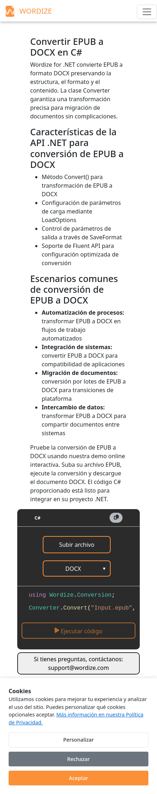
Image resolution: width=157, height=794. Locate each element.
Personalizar (78, 739)
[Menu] (147, 12)
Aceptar (78, 778)
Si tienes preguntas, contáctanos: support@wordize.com (78, 663)
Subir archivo (76, 545)
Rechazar (78, 759)
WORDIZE (28, 11)
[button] (116, 518)
